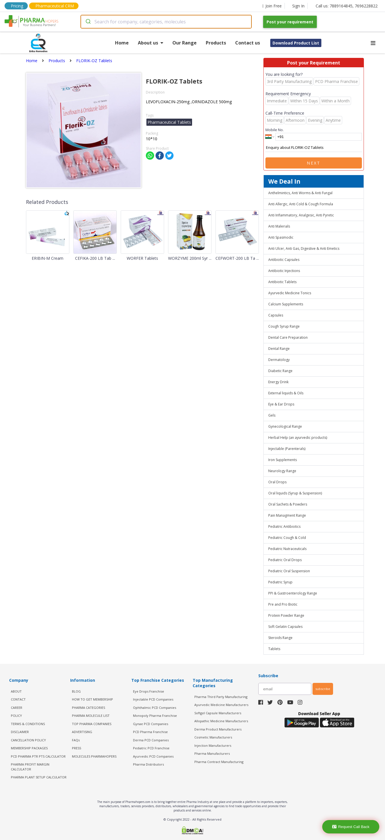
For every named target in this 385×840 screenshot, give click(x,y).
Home (122, 43)
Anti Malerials (279, 226)
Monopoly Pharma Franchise (155, 715)
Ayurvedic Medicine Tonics (289, 293)
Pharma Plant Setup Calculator (38, 777)
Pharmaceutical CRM (54, 6)
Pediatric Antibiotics (284, 526)
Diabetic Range (280, 370)
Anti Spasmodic (280, 237)
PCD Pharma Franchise (150, 732)
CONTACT (18, 699)
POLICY (16, 715)
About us (150, 43)
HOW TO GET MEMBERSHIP (92, 699)
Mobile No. (274, 129)
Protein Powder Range (286, 615)
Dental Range (279, 348)
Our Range (184, 43)
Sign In (298, 6)
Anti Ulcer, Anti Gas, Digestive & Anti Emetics (303, 248)
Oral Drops (277, 482)
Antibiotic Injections (284, 270)
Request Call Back (351, 827)
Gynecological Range (285, 426)
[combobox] (166, 21)
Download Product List (296, 43)
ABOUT (16, 691)
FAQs (76, 740)
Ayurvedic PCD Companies (153, 756)
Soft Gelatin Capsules (285, 626)
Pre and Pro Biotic (282, 604)
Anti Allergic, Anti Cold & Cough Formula (300, 204)
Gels (271, 415)
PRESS (76, 748)
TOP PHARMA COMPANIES (91, 724)
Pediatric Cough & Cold (287, 537)
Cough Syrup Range (284, 326)
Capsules (275, 315)
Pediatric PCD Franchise (151, 748)
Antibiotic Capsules (283, 259)
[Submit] (87, 21)
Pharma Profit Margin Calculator (30, 766)
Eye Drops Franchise (148, 691)
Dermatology (279, 359)
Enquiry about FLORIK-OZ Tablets (313, 147)
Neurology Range (282, 470)
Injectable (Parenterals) (286, 448)
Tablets (274, 648)
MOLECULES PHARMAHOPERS (94, 756)
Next (314, 163)
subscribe (322, 689)
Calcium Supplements (285, 304)
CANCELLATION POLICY (28, 740)
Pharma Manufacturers (212, 753)
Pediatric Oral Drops (285, 559)
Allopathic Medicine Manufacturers (221, 721)
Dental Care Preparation (288, 337)
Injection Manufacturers (212, 745)
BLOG (76, 691)
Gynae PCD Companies (150, 724)
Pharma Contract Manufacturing (218, 762)
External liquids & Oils (285, 393)
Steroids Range (280, 637)
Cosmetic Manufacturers (213, 737)
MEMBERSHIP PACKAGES (29, 748)
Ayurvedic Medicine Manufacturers (221, 705)
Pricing (17, 6)
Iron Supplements (282, 459)
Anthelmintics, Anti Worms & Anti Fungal (300, 192)
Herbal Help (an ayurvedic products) (297, 437)
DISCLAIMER (20, 732)
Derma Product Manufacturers (217, 729)
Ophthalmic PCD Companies (154, 707)
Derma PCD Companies (151, 740)
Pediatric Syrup (280, 582)
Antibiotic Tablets (282, 281)
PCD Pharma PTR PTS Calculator (38, 756)
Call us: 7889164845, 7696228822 (347, 6)
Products (216, 43)
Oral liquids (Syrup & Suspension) (295, 493)
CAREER (16, 707)
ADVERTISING (82, 732)
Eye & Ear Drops (281, 404)
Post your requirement (290, 22)
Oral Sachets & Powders (287, 504)
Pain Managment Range (287, 515)
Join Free (272, 6)
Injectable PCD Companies (153, 699)
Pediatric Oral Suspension (289, 571)
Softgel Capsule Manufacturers (217, 713)
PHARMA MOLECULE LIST (91, 715)
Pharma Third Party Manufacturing (220, 697)
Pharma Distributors (148, 764)
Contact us (247, 43)
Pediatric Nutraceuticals (287, 548)
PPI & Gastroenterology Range (292, 593)
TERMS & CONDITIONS (28, 724)
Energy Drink (278, 382)
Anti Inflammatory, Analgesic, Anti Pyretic (301, 215)
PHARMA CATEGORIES (88, 707)
